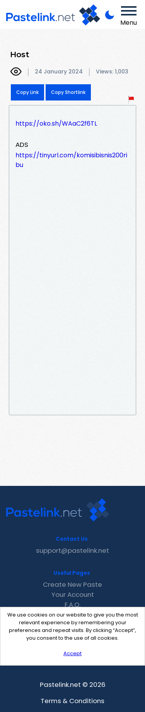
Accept (72, 653)
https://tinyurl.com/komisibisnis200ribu (71, 160)
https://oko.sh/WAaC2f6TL (56, 123)
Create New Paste (72, 584)
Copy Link (27, 92)
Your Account (72, 594)
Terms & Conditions (72, 700)
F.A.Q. (72, 604)
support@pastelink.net (72, 550)
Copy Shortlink (68, 92)
